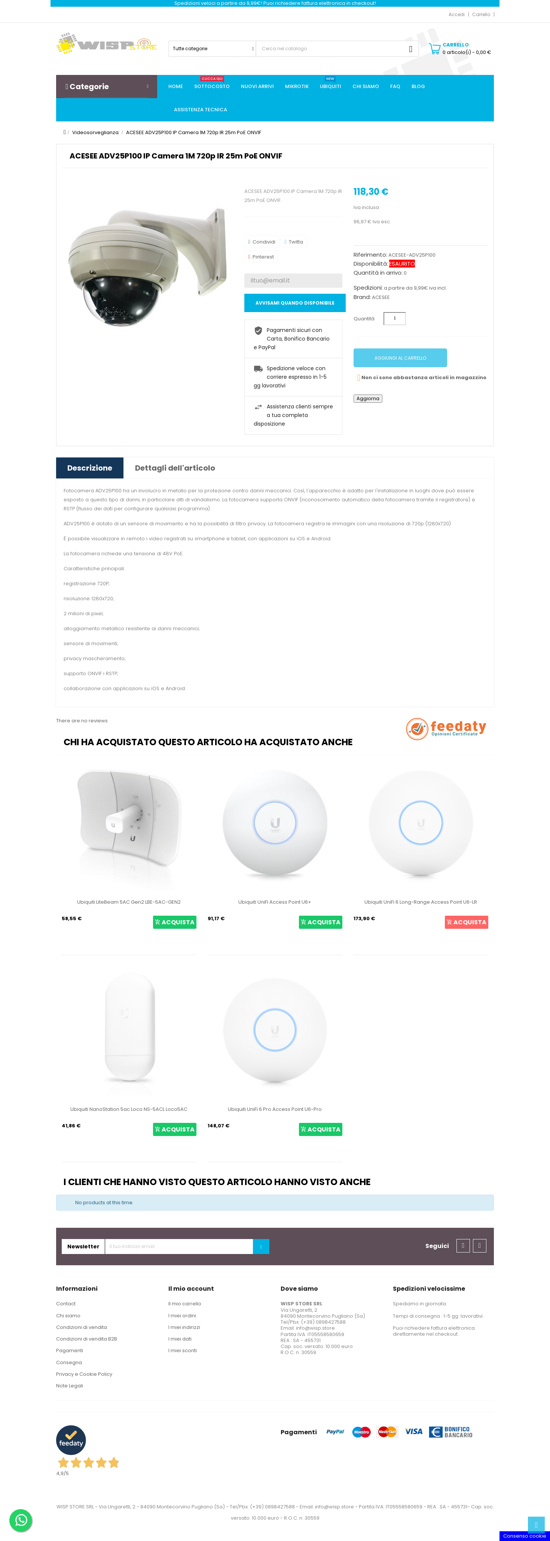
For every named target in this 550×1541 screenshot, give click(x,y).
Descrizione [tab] (89, 468)
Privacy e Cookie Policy (84, 1374)
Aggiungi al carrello (400, 358)
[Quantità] (395, 318)
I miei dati (180, 1338)
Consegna (69, 1362)
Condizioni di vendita (81, 1327)
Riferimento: (370, 255)
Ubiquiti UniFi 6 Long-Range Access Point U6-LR (420, 902)
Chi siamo (68, 1315)
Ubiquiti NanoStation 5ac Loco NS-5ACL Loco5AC (128, 1109)
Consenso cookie (524, 1536)
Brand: (362, 297)
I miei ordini (182, 1315)
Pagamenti (69, 1350)
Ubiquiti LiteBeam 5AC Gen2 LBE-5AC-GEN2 (129, 902)
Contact (66, 1303)
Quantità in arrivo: (378, 273)
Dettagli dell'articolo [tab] (175, 468)
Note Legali (69, 1385)
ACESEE (381, 297)
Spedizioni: (368, 288)
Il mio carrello (184, 1303)
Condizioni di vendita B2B (86, 1338)
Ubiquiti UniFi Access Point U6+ (274, 902)
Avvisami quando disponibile (295, 303)
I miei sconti (182, 1350)
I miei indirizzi (184, 1327)
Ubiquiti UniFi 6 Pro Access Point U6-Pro (275, 1109)
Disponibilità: (371, 264)
